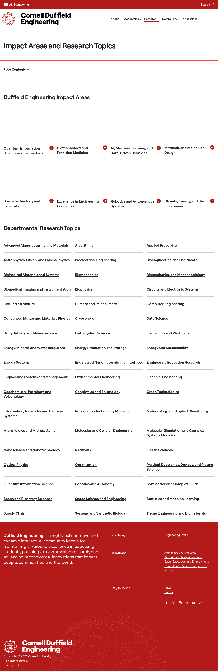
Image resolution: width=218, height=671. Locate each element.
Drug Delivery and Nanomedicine (30, 333)
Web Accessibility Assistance (183, 557)
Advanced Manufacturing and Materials (36, 245)
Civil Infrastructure (19, 304)
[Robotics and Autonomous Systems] (136, 184)
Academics (132, 19)
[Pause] (189, 661)
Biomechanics (86, 274)
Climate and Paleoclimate (96, 304)
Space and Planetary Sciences (28, 498)
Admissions (191, 19)
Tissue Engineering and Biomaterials (176, 513)
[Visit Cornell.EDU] (8, 18)
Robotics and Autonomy (94, 484)
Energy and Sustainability (167, 347)
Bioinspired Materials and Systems (31, 274)
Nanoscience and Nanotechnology (32, 450)
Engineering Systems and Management (36, 377)
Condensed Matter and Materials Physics (37, 318)
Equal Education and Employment (186, 561)
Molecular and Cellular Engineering (104, 430)
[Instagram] (180, 603)
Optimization (86, 464)
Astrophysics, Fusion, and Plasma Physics (37, 260)
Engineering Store (176, 535)
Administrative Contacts (180, 552)
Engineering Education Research (173, 362)
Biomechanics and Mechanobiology (176, 274)
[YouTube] (194, 603)
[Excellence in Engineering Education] (82, 184)
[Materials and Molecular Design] (189, 131)
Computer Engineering (165, 304)
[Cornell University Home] (10, 646)
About (116, 19)
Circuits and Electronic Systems (172, 289)
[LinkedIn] (187, 603)
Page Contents (15, 69)
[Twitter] (173, 603)
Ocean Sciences (160, 450)
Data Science (157, 318)
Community (171, 19)
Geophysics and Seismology (97, 391)
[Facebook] (166, 603)
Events (168, 592)
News (167, 587)
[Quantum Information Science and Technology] (29, 131)
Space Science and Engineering (100, 498)
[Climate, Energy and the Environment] (189, 184)
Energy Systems (16, 362)
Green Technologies (163, 391)
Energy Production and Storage (101, 347)
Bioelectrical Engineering (95, 260)
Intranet (169, 570)
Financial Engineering (164, 377)
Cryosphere (84, 318)
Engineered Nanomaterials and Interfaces (109, 362)
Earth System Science (92, 333)
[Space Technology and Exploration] (29, 184)
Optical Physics (16, 464)
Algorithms (84, 245)
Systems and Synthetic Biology (100, 513)
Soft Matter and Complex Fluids (172, 484)
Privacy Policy (13, 665)
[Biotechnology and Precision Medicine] (82, 131)
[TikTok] (200, 603)
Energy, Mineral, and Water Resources (34, 347)
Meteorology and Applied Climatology (178, 411)
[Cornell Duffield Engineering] (117, 646)
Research (151, 19)
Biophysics (83, 289)
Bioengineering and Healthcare (172, 260)
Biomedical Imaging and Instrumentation (37, 289)
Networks (83, 450)
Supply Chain (14, 513)
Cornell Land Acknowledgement (185, 566)
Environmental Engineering (97, 377)
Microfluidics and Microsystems (29, 430)
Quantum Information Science (29, 484)
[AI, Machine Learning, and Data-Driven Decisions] (136, 131)
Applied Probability (162, 245)
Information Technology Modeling (103, 411)
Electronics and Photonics (168, 333)
